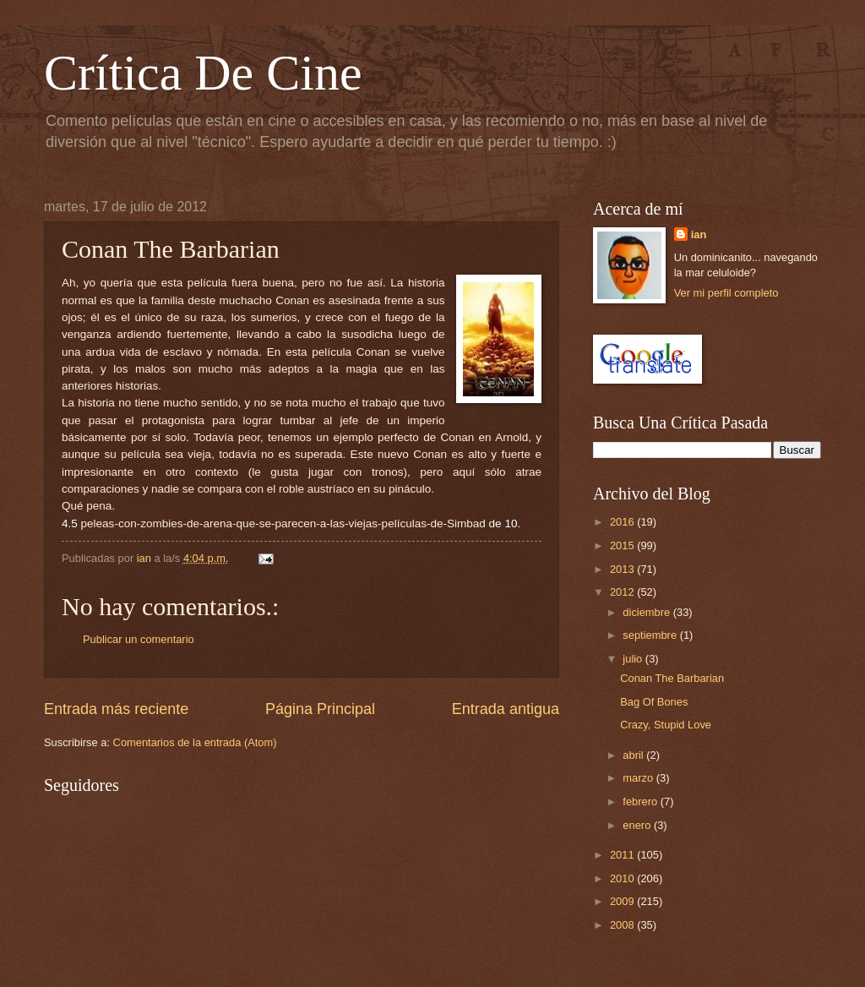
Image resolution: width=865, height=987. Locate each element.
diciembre (647, 612)
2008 (623, 925)
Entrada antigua (505, 709)
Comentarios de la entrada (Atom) (195, 742)
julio (634, 658)
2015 (623, 545)
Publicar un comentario (138, 639)
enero (638, 825)
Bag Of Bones (654, 701)
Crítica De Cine (203, 73)
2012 (623, 592)
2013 (623, 569)
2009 (623, 901)
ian (699, 234)
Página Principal (320, 709)
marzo (639, 778)
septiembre (651, 635)
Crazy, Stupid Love (665, 724)
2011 (623, 854)
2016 (623, 521)
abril (634, 755)
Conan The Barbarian (672, 678)
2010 (623, 878)
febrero (641, 801)
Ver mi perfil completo (726, 292)
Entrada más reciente (116, 709)
